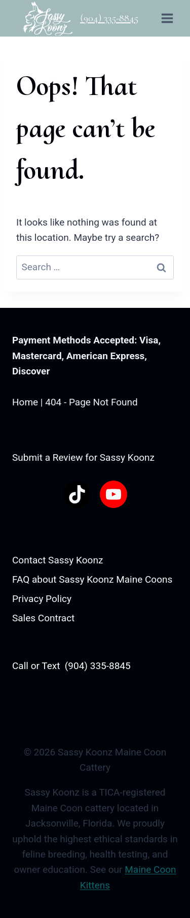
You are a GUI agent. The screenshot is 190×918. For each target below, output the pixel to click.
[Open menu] (167, 18)
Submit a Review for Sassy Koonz (83, 457)
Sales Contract (43, 618)
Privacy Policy (41, 599)
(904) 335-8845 (109, 18)
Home (25, 402)
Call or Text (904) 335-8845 (71, 666)
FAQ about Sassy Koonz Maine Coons (92, 579)
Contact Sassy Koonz (57, 560)
